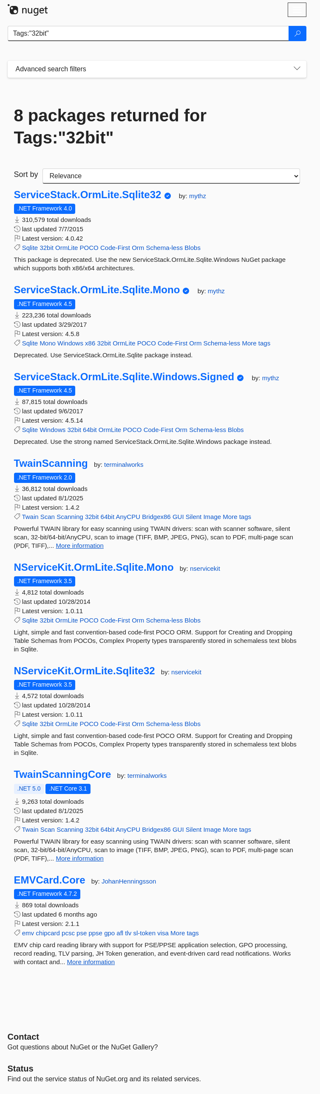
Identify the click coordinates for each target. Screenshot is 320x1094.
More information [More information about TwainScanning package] (80, 545)
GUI (178, 516)
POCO (89, 247)
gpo (109, 933)
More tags (256, 343)
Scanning (70, 516)
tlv (128, 933)
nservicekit (205, 568)
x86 (90, 343)
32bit (47, 247)
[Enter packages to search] (148, 33)
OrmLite (66, 247)
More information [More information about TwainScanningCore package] (80, 858)
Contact (23, 1036)
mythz (197, 195)
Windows (70, 343)
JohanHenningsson (129, 881)
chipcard (48, 933)
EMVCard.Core (49, 880)
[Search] (297, 33)
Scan (47, 516)
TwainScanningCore (62, 774)
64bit (90, 429)
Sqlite (30, 247)
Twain (30, 516)
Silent (194, 516)
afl (119, 933)
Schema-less (164, 247)
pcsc (68, 933)
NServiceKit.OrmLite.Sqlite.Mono (94, 567)
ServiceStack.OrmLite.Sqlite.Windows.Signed (124, 376)
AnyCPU (128, 516)
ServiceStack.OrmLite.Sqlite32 (87, 194)
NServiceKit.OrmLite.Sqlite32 (84, 671)
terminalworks (124, 464)
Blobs (192, 247)
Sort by (26, 174)
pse (81, 933)
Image (212, 516)
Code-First (115, 247)
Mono (48, 343)
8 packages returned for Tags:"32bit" (110, 126)
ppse (95, 933)
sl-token (144, 933)
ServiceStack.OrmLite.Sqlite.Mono (97, 290)
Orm (138, 247)
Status (21, 1068)
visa (163, 933)
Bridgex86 (156, 516)
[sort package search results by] (171, 176)
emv (28, 933)
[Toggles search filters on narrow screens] (297, 69)
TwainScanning (51, 463)
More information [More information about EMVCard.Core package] (91, 961)
